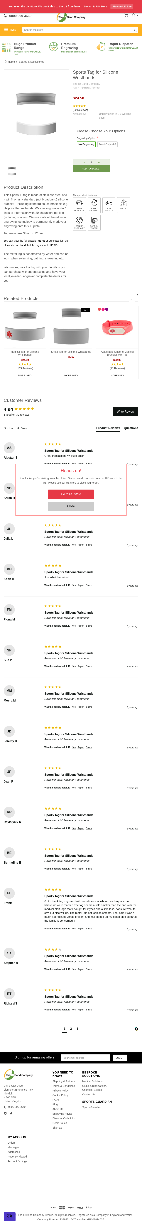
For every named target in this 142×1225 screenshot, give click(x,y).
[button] (105, 108)
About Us (58, 1109)
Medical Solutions (92, 1081)
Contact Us (88, 1094)
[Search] (30, 428)
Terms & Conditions (64, 1085)
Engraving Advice (62, 1113)
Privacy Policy (61, 1090)
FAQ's (56, 1099)
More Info (25, 375)
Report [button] (80, 545)
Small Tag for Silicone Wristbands (71, 351)
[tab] (108, 429)
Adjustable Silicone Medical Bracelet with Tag (117, 353)
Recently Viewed (17, 1156)
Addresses (14, 1151)
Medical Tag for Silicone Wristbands (25, 353)
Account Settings (17, 1161)
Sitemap (57, 1127)
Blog (55, 1104)
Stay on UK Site (121, 6)
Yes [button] (74, 545)
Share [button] (89, 545)
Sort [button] (8, 428)
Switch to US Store (95, 6)
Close (71, 506)
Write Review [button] (125, 411)
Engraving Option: (87, 138)
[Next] (137, 295)
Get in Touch (60, 1123)
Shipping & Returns (64, 1081)
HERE (42, 240)
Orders (12, 1142)
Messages (13, 1147)
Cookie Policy (60, 1095)
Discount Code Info (64, 1118)
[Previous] (132, 299)
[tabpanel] (25, 342)
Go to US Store (71, 494)
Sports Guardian (91, 1107)
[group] (23, 409)
